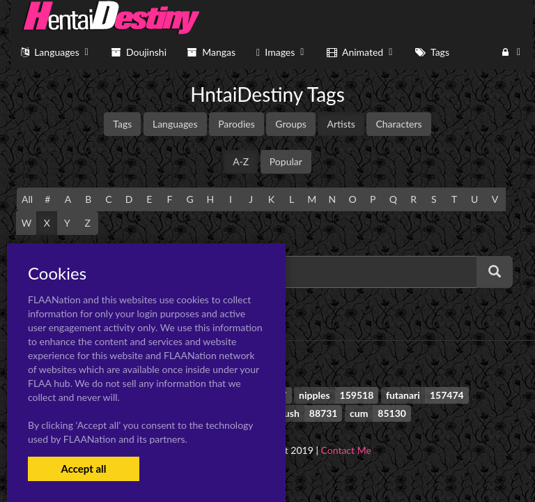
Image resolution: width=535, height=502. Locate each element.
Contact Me (346, 450)
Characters (398, 124)
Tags (122, 124)
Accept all (83, 468)
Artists (341, 124)
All (27, 199)
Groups (291, 124)
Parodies (236, 124)
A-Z (241, 161)
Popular (286, 161)
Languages (175, 124)
